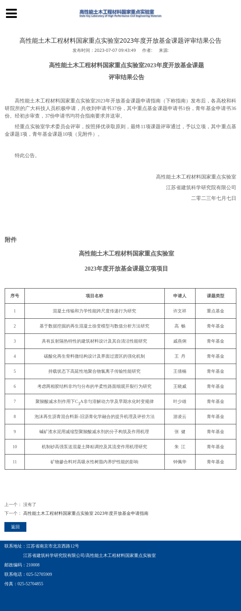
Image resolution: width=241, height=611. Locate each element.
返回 (15, 527)
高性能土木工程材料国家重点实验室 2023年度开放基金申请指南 (86, 513)
